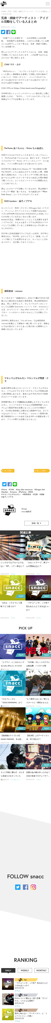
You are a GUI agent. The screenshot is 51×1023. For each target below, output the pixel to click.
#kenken (4, 492)
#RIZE (30, 492)
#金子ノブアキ (7, 497)
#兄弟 (35, 494)
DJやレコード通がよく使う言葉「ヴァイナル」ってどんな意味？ (31, 999)
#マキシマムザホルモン (11, 494)
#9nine (4, 489)
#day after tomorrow (24, 489)
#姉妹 (41, 494)
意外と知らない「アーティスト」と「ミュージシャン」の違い (31, 1014)
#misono (13, 492)
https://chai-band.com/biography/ (30, 88)
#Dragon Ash (39, 489)
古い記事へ (8, 471)
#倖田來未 (27, 494)
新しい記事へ (42, 471)
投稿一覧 (35, 523)
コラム (13, 27)
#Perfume (22, 492)
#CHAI (11, 489)
